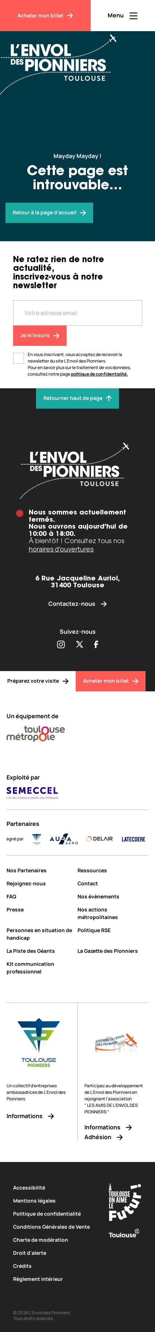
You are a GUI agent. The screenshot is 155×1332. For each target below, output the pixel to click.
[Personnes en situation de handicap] (39, 934)
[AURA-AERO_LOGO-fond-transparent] (73, 838)
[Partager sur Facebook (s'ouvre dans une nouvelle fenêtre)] (96, 645)
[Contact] (113, 883)
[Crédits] (55, 1266)
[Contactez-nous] (78, 604)
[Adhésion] (116, 1137)
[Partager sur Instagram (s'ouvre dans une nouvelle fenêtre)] (61, 645)
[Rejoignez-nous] (39, 883)
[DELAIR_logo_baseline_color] (108, 838)
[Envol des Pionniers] (63, 60)
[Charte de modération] (55, 1240)
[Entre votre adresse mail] (77, 313)
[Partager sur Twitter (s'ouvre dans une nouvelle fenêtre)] (79, 645)
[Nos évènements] (113, 896)
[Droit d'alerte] (55, 1253)
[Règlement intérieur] (55, 1279)
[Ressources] (113, 870)
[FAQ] (39, 896)
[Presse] (39, 909)
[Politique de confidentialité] (55, 1213)
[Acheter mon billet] (45, 15)
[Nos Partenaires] (39, 870)
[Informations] (39, 1116)
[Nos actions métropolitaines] (113, 913)
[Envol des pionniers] (49, 213)
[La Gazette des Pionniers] (113, 951)
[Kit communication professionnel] (39, 967)
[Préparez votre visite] (38, 681)
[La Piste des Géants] (39, 951)
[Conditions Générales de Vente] (55, 1226)
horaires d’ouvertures (61, 549)
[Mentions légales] (55, 1200)
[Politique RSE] (113, 930)
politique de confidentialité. (99, 374)
